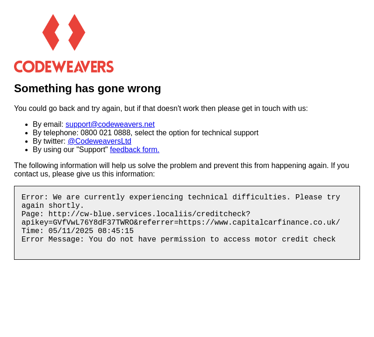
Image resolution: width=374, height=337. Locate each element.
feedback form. (134, 150)
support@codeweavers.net (110, 124)
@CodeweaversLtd (99, 141)
